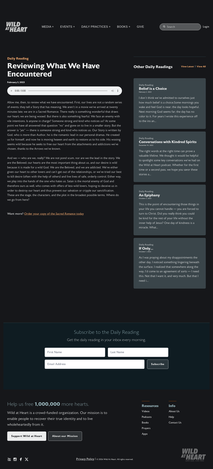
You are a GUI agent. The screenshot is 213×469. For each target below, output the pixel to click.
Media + (48, 26)
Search (169, 26)
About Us (174, 411)
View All (201, 66)
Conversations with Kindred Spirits (167, 142)
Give (140, 26)
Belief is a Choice (153, 89)
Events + (67, 26)
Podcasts (147, 417)
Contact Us (175, 422)
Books (145, 422)
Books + (124, 26)
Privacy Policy (85, 459)
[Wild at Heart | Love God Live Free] (15, 27)
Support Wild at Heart (26, 436)
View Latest (187, 66)
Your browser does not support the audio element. (64, 90)
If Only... (146, 248)
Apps (145, 433)
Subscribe (157, 364)
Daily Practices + (96, 26)
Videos (146, 411)
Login (206, 26)
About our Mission (65, 436)
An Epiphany (149, 195)
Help (171, 417)
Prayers (146, 428)
